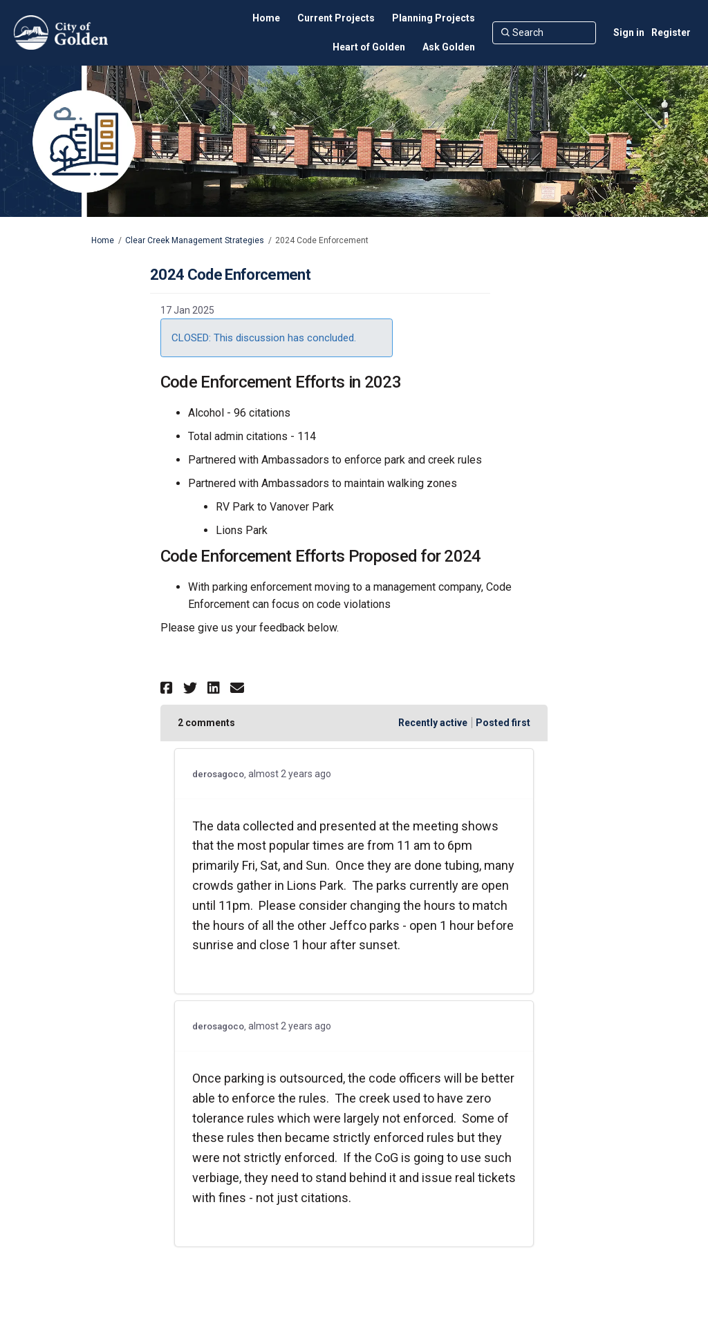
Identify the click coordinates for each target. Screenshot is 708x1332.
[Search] (544, 32)
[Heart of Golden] (369, 46)
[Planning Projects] (433, 17)
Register (671, 32)
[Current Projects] (336, 17)
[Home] (266, 17)
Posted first (503, 722)
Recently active (432, 722)
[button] (168, 688)
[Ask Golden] (448, 46)
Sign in (628, 32)
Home (102, 240)
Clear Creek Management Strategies (194, 240)
